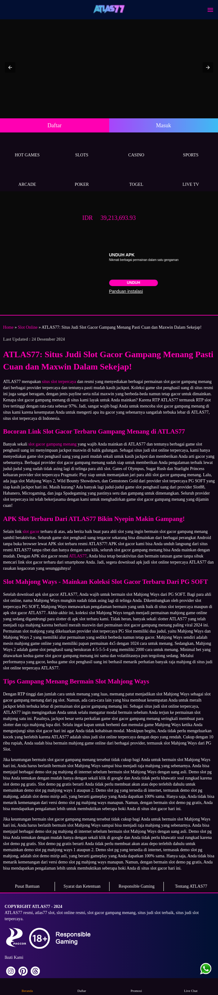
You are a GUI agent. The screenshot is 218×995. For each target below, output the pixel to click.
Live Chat (191, 986)
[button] (10, 67)
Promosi (136, 986)
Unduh (133, 283)
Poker (82, 177)
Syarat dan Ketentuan (82, 886)
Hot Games (27, 148)
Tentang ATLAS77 (191, 886)
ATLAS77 (78, 556)
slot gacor (31, 531)
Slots (82, 148)
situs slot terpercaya (59, 381)
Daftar (55, 125)
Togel (136, 177)
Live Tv (191, 177)
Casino (136, 148)
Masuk (163, 125)
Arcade (27, 177)
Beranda (27, 986)
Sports (191, 148)
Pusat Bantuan (27, 886)
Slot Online (27, 327)
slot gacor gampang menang (52, 444)
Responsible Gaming (137, 886)
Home (8, 327)
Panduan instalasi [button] (126, 291)
